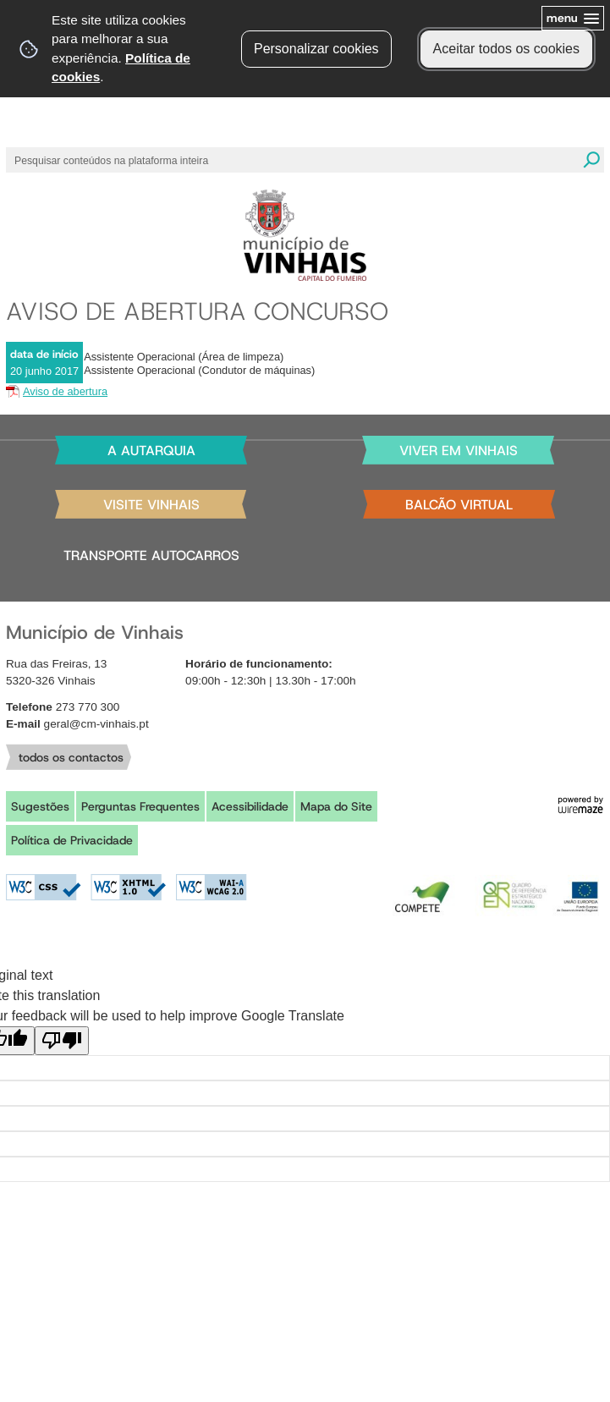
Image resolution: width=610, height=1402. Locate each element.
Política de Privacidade (72, 840)
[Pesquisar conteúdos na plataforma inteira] (591, 160)
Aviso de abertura (65, 391)
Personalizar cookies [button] (316, 48)
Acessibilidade (250, 806)
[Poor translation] (62, 1040)
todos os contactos (71, 757)
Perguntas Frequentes (140, 806)
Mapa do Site (336, 806)
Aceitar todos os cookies (506, 48)
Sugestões (40, 806)
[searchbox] (288, 160)
